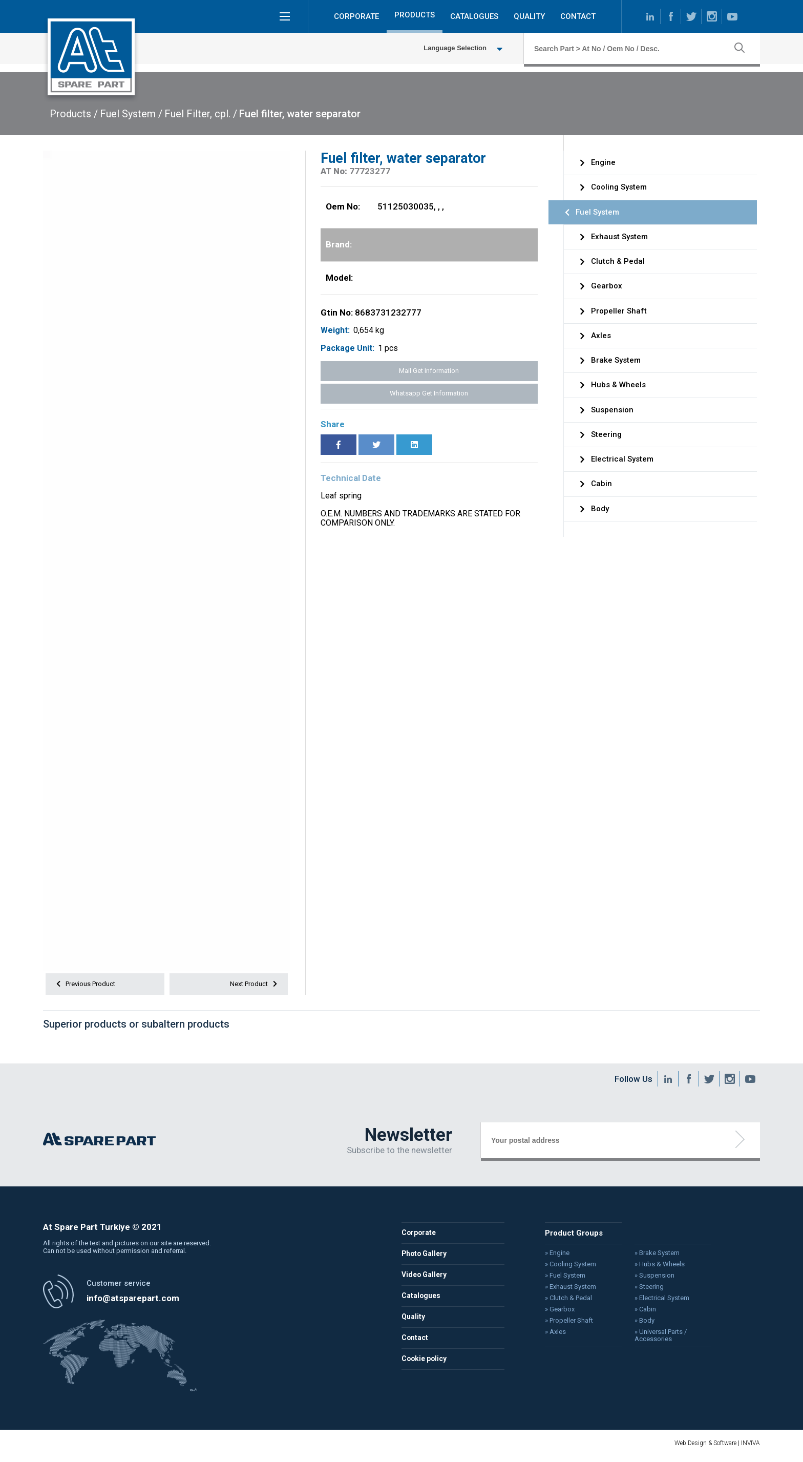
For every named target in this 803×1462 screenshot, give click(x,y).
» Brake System (649, 1257)
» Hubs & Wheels (651, 1268)
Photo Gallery (425, 1258)
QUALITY (529, 17)
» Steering (641, 1289)
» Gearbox (555, 1311)
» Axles (551, 1333)
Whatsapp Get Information (429, 393)
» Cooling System (565, 1268)
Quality (414, 1321)
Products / (74, 114)
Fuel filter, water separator (300, 114)
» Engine (553, 1257)
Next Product (252, 985)
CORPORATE (356, 17)
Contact (415, 1342)
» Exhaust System (565, 1289)
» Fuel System (560, 1279)
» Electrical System (654, 1300)
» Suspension (646, 1279)
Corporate (419, 1237)
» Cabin (637, 1311)
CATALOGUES (474, 17)
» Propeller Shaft (564, 1322)
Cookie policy (426, 1363)
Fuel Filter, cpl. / (200, 114)
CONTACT (578, 17)
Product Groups (569, 1237)
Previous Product (87, 985)
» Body (637, 1322)
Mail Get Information (429, 370)
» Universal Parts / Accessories (652, 1337)
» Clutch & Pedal (563, 1300)
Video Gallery (425, 1279)
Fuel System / (131, 114)
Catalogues (421, 1300)
